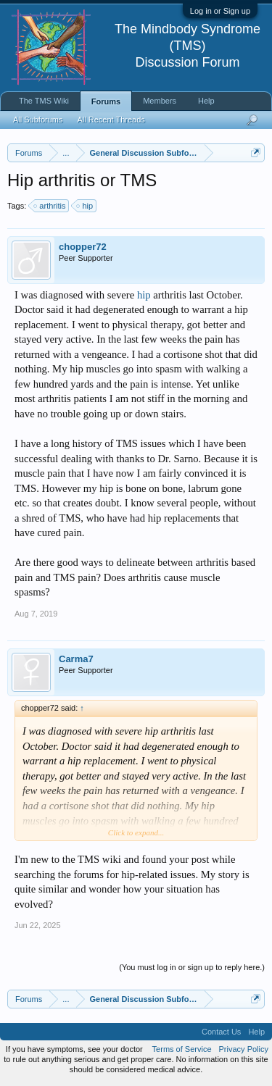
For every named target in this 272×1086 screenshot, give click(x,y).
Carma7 (76, 658)
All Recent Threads (110, 119)
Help (206, 100)
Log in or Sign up (220, 11)
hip (85, 205)
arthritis (50, 205)
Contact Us (221, 1031)
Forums (105, 101)
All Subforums (37, 119)
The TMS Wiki (44, 100)
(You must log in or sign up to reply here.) (192, 967)
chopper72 (83, 246)
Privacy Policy (243, 1049)
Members (159, 100)
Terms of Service (182, 1049)
